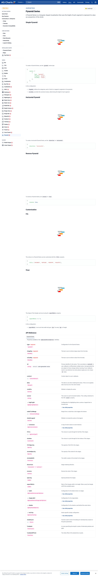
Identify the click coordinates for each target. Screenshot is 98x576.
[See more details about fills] (28, 434)
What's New (5, 8)
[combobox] (90, 8)
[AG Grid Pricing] (87, 2)
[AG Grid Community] (80, 2)
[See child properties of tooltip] (67, 515)
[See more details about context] (28, 378)
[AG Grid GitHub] (95, 2)
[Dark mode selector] (92, 2)
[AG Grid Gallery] (64, 2)
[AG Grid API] (74, 2)
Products (21, 2)
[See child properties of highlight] (67, 407)
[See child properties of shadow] (67, 508)
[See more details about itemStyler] (28, 522)
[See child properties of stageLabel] (67, 501)
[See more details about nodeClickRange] (28, 414)
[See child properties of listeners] (67, 428)
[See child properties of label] (67, 494)
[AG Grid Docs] (70, 2)
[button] (43, 2)
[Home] (8, 2)
